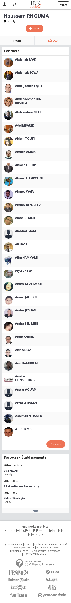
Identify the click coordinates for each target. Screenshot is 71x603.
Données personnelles (23, 547)
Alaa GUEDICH (25, 218)
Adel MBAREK (24, 125)
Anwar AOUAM (25, 389)
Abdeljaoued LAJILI (28, 86)
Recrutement (51, 544)
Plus (35, 510)
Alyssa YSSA (23, 271)
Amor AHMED (24, 337)
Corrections (54, 551)
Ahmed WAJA (24, 191)
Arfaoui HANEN (26, 403)
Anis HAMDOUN (26, 363)
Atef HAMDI (23, 429)
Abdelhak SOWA (26, 73)
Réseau (52, 40)
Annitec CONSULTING (25, 378)
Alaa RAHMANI (25, 231)
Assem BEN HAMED (28, 416)
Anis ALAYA (23, 350)
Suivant (55, 444)
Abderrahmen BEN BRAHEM (28, 101)
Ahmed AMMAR (26, 152)
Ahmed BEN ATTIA (28, 205)
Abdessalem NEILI (28, 112)
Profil (17, 40)
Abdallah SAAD (25, 59)
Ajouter (36, 28)
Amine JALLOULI (26, 297)
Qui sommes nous (13, 544)
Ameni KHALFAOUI (28, 284)
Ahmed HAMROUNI (29, 178)
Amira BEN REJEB (26, 323)
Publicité (38, 544)
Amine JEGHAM (26, 310)
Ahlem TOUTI (25, 139)
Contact (28, 544)
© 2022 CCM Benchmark (35, 554)
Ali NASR (21, 244)
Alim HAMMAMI (26, 257)
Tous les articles (38, 551)
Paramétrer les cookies (47, 547)
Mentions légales (19, 551)
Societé (63, 544)
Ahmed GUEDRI (26, 165)
